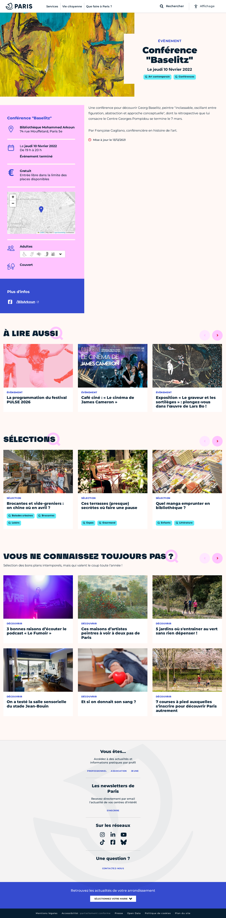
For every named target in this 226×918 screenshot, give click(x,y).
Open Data (134, 913)
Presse (119, 913)
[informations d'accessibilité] (42, 254)
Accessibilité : (86, 913)
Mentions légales (47, 913)
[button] (41, 209)
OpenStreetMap (60, 232)
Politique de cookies (158, 913)
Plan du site (182, 913)
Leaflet (41, 232)
